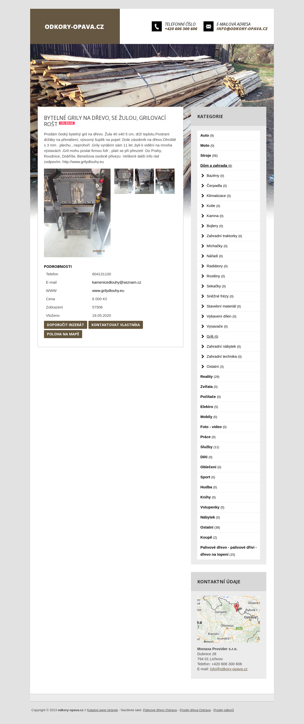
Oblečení (210, 467)
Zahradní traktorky (224, 236)
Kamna (215, 216)
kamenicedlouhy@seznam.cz (116, 282)
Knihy (208, 497)
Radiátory (217, 266)
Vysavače (217, 326)
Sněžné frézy (220, 296)
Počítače (210, 396)
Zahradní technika (224, 356)
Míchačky (217, 246)
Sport (207, 477)
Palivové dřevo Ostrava (160, 710)
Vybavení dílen (221, 316)
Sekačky (216, 286)
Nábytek (210, 517)
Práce (208, 437)
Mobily (208, 417)
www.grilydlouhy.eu (108, 290)
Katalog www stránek (102, 710)
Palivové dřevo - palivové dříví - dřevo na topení (228, 550)
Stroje (209, 155)
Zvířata (209, 386)
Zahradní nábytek (224, 346)
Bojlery (215, 226)
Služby (209, 447)
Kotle (213, 205)
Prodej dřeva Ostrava (195, 710)
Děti (206, 457)
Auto (207, 135)
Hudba (208, 487)
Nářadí (215, 256)
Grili (212, 336)
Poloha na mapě (63, 334)
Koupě (208, 537)
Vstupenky (212, 507)
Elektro (209, 406)
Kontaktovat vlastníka (115, 324)
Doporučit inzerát (65, 324)
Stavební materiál (224, 306)
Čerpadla (217, 185)
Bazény (215, 175)
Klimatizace (219, 195)
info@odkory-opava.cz (242, 28)
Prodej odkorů (224, 710)
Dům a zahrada (216, 165)
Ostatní (215, 366)
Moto (207, 145)
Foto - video (213, 427)
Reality (210, 376)
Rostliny (216, 276)
